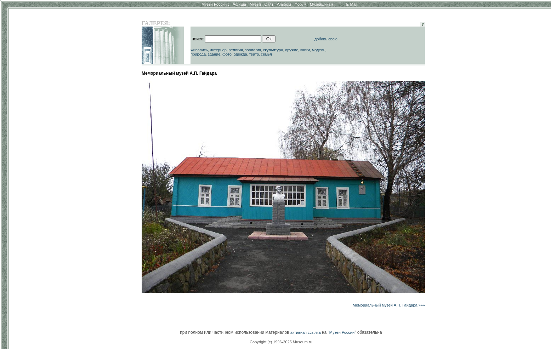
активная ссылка (305, 332)
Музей (255, 4)
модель (318, 50)
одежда (240, 54)
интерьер (218, 50)
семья (266, 54)
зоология (253, 50)
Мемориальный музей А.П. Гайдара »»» (389, 305)
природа (198, 54)
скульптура (273, 50)
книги (305, 50)
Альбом (284, 4)
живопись (199, 50)
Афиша (239, 4)
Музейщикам (321, 4)
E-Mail (351, 4)
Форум (300, 4)
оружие (291, 50)
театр (254, 54)
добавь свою (325, 39)
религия (235, 50)
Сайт (269, 4)
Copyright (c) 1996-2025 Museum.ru (281, 342)
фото (227, 54)
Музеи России (215, 4)
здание (214, 54)
